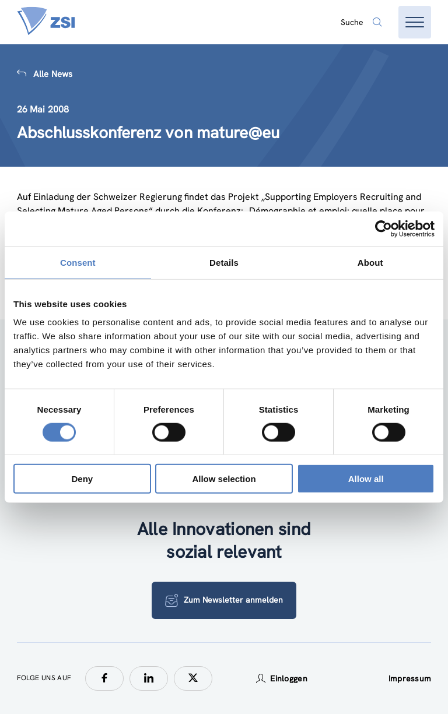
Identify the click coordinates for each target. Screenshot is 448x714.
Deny (82, 479)
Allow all (366, 479)
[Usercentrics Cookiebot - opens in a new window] (383, 228)
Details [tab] (224, 262)
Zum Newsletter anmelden (224, 600)
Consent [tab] (78, 262)
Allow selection (224, 479)
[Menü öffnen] (414, 22)
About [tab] (370, 262)
